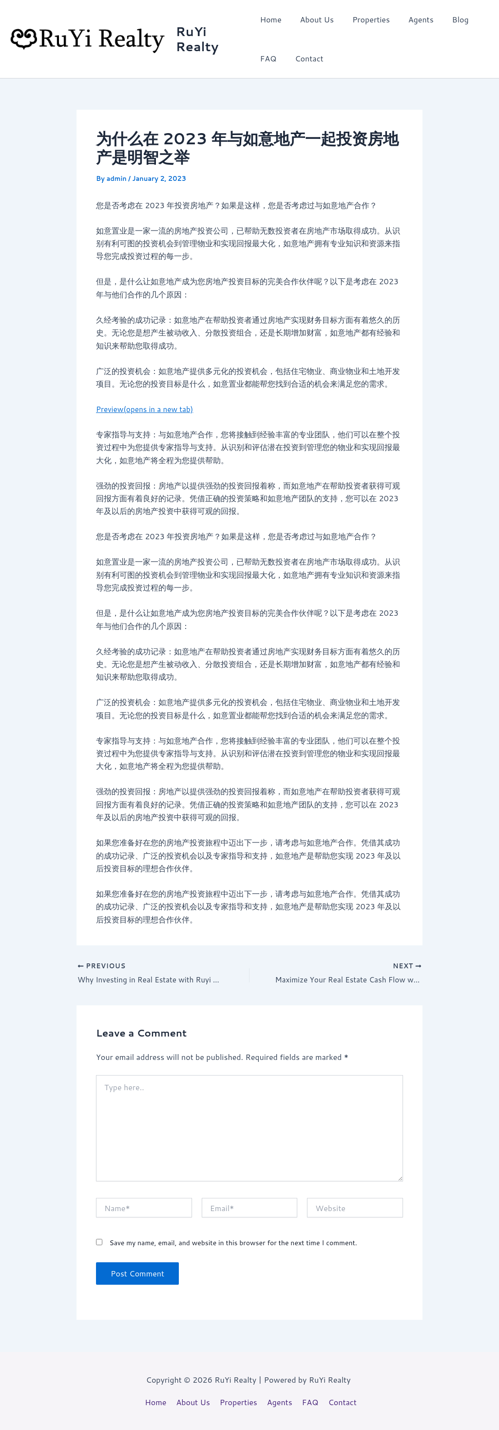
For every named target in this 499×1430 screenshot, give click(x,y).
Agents (412, 19)
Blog (449, 19)
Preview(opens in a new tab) (147, 408)
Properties (365, 19)
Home (270, 19)
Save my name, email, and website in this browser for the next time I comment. (233, 1244)
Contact (306, 58)
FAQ (268, 58)
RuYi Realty (198, 38)
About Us (314, 19)
